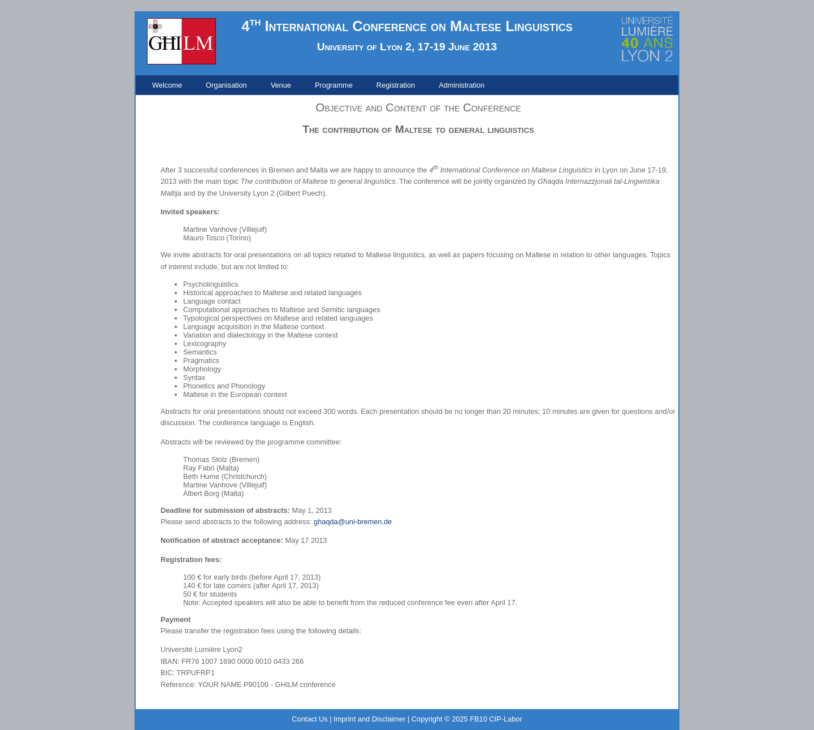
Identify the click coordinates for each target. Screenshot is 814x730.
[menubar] (318, 85)
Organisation (226, 85)
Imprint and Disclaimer (369, 719)
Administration (461, 85)
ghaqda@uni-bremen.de (353, 521)
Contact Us (309, 719)
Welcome (167, 85)
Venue (281, 85)
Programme (334, 85)
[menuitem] (167, 85)
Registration (395, 85)
